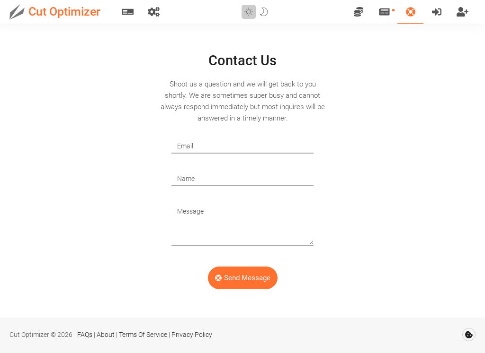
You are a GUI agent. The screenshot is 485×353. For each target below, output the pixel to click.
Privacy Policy (191, 334)
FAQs (84, 334)
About (106, 334)
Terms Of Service (143, 334)
